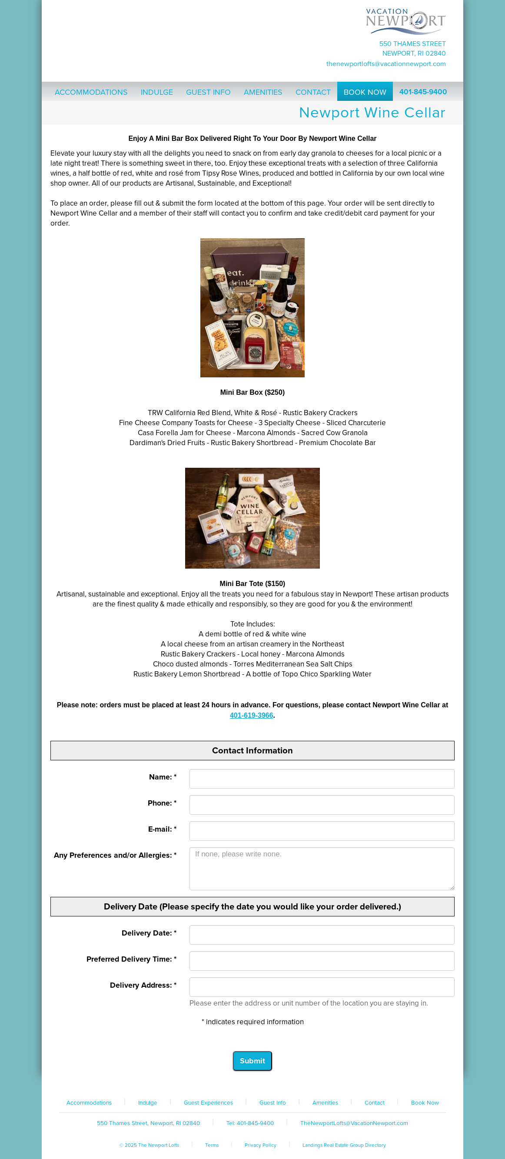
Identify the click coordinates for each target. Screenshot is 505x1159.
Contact (375, 1102)
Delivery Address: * (143, 985)
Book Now (425, 1102)
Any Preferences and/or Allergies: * (115, 855)
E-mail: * (162, 829)
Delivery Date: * (149, 933)
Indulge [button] (157, 92)
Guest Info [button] (208, 92)
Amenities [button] (263, 92)
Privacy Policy (260, 1145)
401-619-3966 (251, 715)
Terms (212, 1145)
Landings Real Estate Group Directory (344, 1145)
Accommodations (89, 1102)
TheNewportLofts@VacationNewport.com (386, 64)
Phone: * (162, 803)
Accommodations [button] (91, 92)
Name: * (162, 777)
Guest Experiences (208, 1102)
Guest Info (272, 1102)
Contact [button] (313, 92)
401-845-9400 (423, 92)
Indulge (147, 1102)
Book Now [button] (365, 92)
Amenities (325, 1102)
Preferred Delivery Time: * (131, 959)
